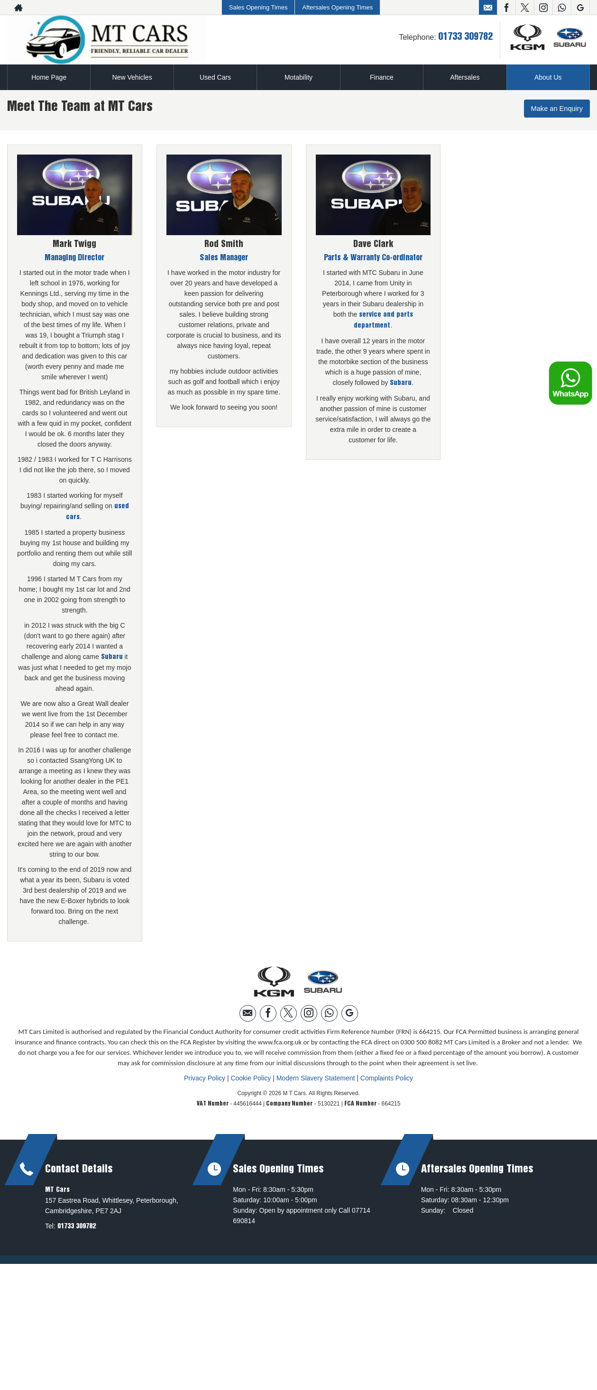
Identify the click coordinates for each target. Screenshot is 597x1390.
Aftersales (464, 77)
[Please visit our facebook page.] (506, 7)
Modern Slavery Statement (315, 1077)
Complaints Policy (386, 1077)
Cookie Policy (250, 1077)
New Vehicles (132, 77)
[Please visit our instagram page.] (543, 7)
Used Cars (215, 77)
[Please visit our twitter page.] (524, 7)
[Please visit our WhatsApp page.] (561, 7)
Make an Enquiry (554, 110)
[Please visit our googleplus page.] (580, 7)
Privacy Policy (204, 1077)
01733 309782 (465, 37)
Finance (382, 77)
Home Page (48, 77)
